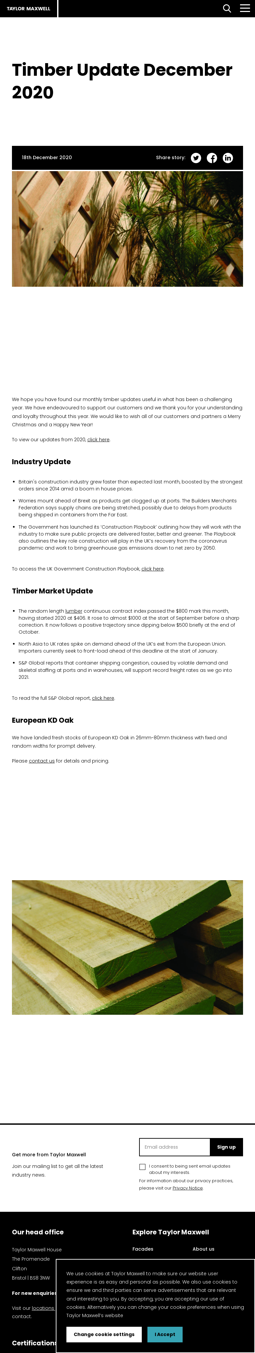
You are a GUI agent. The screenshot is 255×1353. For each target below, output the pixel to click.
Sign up (226, 1147)
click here (98, 439)
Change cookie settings (104, 1334)
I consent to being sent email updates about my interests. (189, 1169)
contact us (42, 761)
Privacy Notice (188, 1188)
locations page (50, 1308)
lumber (73, 611)
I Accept (165, 1334)
